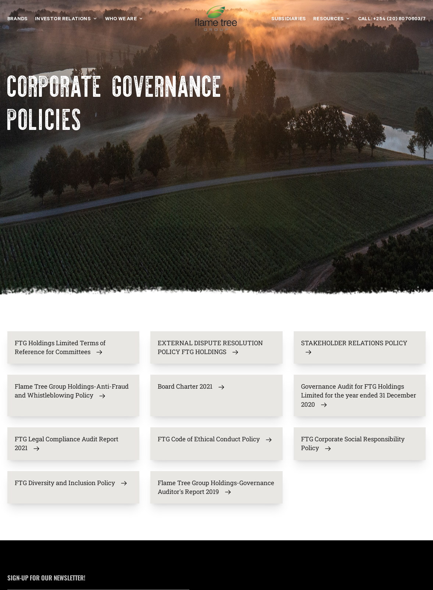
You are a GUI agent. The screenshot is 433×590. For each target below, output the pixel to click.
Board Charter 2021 (191, 386)
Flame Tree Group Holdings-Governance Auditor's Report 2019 (216, 487)
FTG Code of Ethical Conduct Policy (215, 439)
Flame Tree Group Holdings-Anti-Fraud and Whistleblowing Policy (72, 391)
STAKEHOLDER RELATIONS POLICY (354, 347)
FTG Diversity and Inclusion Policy (71, 482)
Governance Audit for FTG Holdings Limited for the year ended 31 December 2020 (358, 395)
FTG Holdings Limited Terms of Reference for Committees (60, 347)
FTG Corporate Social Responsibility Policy (353, 443)
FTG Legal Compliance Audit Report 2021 (66, 443)
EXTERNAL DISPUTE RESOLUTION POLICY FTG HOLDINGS (210, 347)
